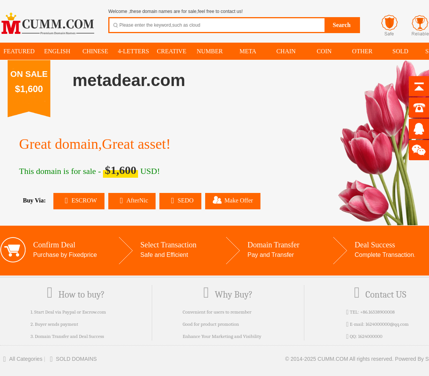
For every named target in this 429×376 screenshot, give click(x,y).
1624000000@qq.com (386, 324)
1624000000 (370, 336)
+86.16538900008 (377, 312)
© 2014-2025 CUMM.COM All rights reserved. (339, 359)
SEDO (180, 200)
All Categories (21, 359)
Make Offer (233, 200)
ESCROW (79, 200)
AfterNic (132, 200)
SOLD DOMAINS (72, 359)
